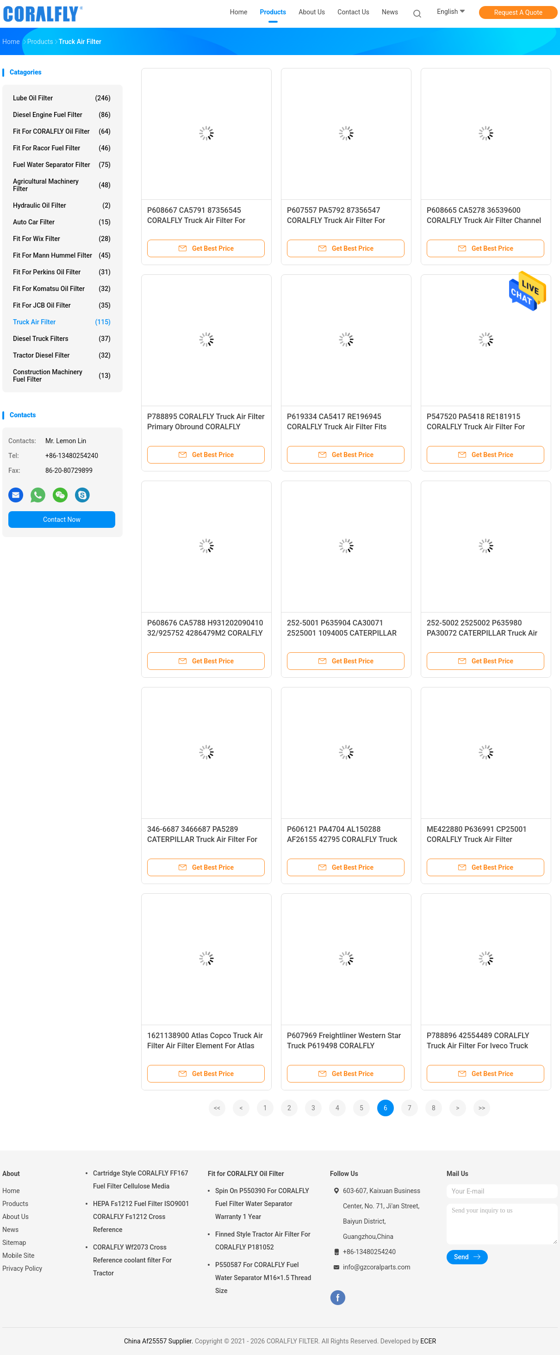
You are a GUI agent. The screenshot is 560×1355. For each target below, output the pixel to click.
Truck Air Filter (62, 322)
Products (15, 1203)
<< (217, 1108)
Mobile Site (18, 1255)
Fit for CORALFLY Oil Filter (62, 131)
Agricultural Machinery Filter (62, 185)
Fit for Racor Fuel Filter (62, 148)
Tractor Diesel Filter (62, 355)
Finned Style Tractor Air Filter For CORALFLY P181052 (263, 1241)
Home (11, 1190)
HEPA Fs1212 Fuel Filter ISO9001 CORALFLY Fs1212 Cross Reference (141, 1216)
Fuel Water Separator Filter (62, 164)
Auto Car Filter (62, 222)
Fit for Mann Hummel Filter (62, 255)
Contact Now (62, 519)
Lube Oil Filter (62, 98)
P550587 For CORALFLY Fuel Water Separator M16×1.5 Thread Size (263, 1277)
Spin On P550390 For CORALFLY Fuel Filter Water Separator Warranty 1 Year (262, 1203)
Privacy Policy (22, 1268)
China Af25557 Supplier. (159, 1341)
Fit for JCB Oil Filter (62, 305)
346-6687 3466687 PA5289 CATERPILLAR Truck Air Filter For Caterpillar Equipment (202, 839)
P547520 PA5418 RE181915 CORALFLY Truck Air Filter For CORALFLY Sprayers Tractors (476, 426)
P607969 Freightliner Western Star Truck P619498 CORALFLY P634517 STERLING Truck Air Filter (345, 1045)
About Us (15, 1216)
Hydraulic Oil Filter (62, 205)
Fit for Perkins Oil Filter (62, 272)
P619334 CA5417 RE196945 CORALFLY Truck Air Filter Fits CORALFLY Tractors (336, 426)
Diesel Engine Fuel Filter (62, 114)
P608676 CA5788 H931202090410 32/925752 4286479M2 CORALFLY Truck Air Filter (205, 633)
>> (482, 1108)
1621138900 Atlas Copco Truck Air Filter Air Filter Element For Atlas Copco (205, 1045)
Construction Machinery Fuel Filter (62, 375)
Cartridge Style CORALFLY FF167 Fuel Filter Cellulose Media (140, 1179)
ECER (428, 1341)
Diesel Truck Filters (62, 338)
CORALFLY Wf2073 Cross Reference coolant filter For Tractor (132, 1260)
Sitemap (14, 1242)
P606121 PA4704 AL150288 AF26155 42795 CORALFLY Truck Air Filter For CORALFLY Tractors (342, 839)
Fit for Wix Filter (62, 238)
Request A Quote (518, 12)
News (10, 1229)
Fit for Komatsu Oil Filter (62, 288)
